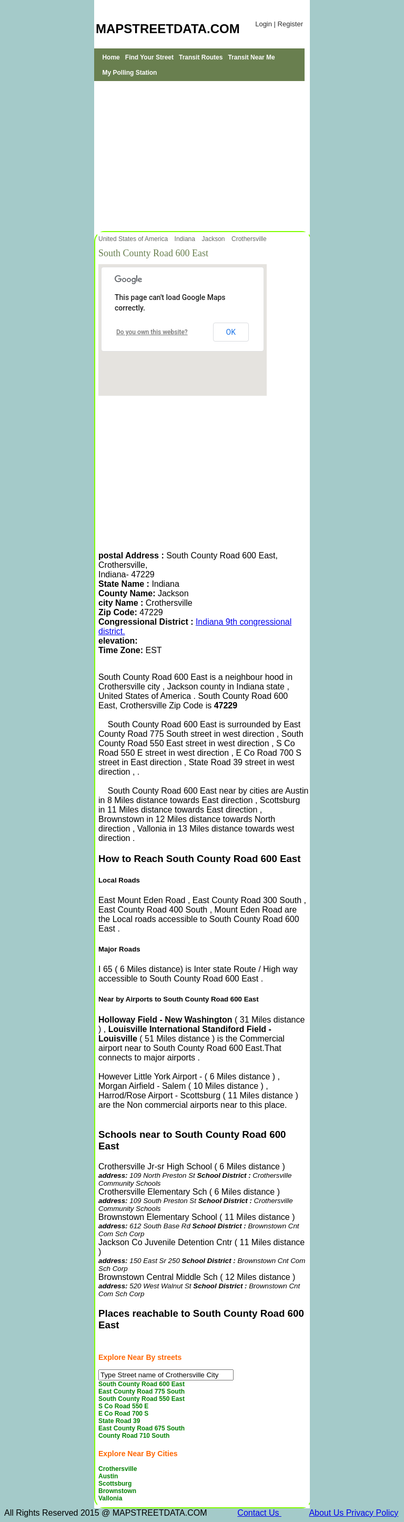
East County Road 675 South (141, 1428)
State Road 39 (119, 1421)
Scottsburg (115, 1483)
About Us (327, 1512)
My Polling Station (129, 72)
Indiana (186, 239)
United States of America (133, 239)
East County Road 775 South (141, 1391)
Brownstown (117, 1491)
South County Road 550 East (141, 1399)
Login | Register (279, 24)
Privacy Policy (372, 1512)
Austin (108, 1476)
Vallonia (110, 1498)
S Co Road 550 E (123, 1406)
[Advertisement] (202, 154)
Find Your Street (149, 57)
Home (110, 57)
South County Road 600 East (141, 1384)
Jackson (213, 239)
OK (231, 332)
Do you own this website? (152, 332)
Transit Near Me (251, 57)
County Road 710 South (133, 1435)
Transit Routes (201, 57)
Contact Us (259, 1512)
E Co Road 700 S (123, 1413)
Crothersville (249, 239)
